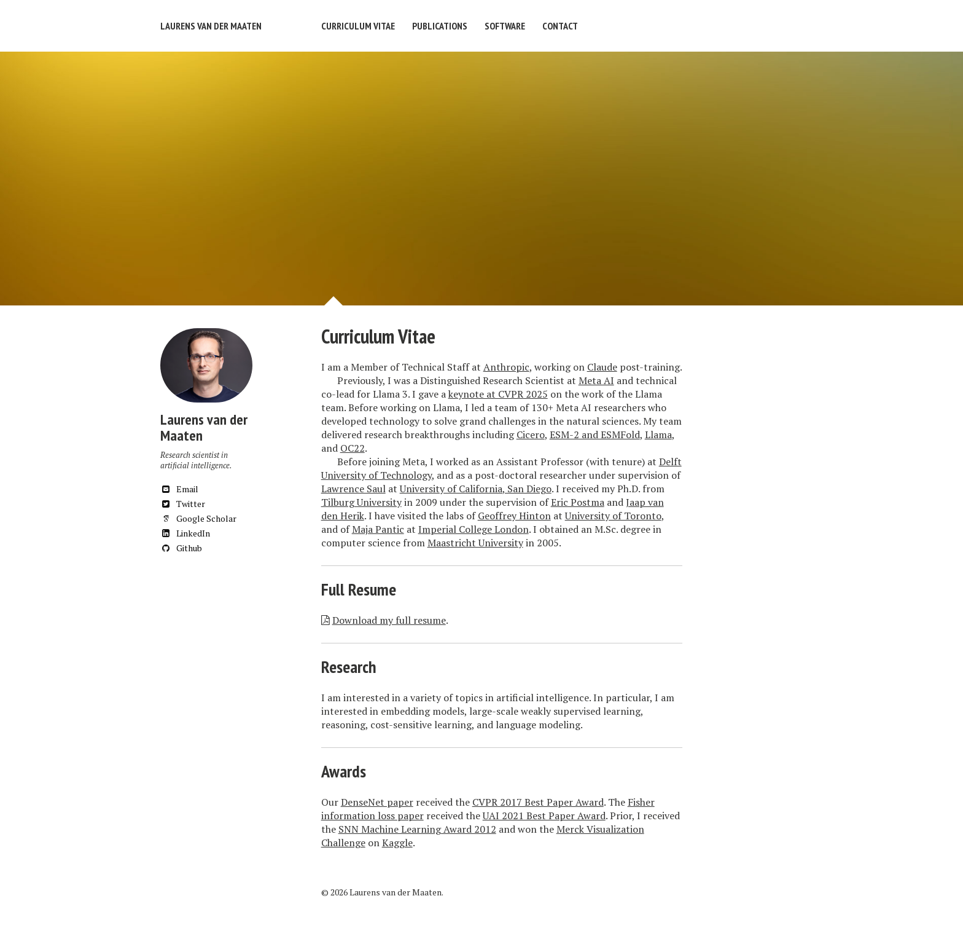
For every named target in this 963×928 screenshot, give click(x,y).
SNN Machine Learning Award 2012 (417, 829)
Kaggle (397, 842)
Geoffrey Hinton (514, 515)
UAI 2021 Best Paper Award (544, 815)
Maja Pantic (378, 529)
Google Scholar (198, 518)
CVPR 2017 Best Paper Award (538, 802)
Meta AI (596, 380)
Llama (658, 434)
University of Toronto (613, 515)
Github (181, 548)
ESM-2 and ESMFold (595, 434)
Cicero (531, 434)
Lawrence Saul (353, 488)
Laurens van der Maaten (211, 26)
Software (505, 26)
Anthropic (506, 367)
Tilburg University (361, 502)
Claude (602, 367)
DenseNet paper (377, 802)
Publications (439, 26)
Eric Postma (577, 502)
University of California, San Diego (476, 488)
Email (179, 489)
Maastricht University (475, 542)
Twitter (182, 503)
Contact (560, 26)
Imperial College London (473, 529)
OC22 (352, 448)
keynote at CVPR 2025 (498, 394)
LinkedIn (185, 533)
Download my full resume (389, 620)
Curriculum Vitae (358, 26)
